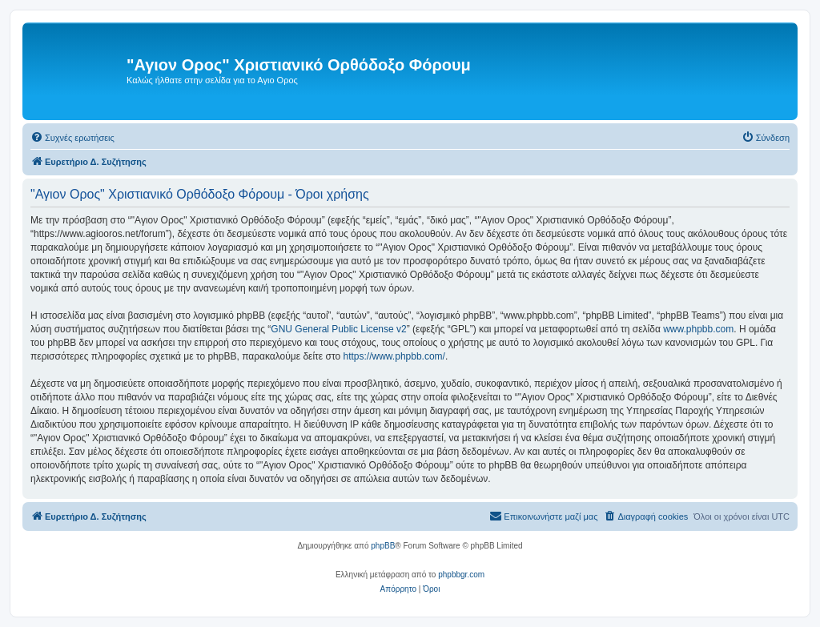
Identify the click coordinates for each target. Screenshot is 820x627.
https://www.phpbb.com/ (394, 356)
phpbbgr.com (461, 574)
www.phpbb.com (698, 329)
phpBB (383, 545)
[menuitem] (72, 137)
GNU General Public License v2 (338, 329)
